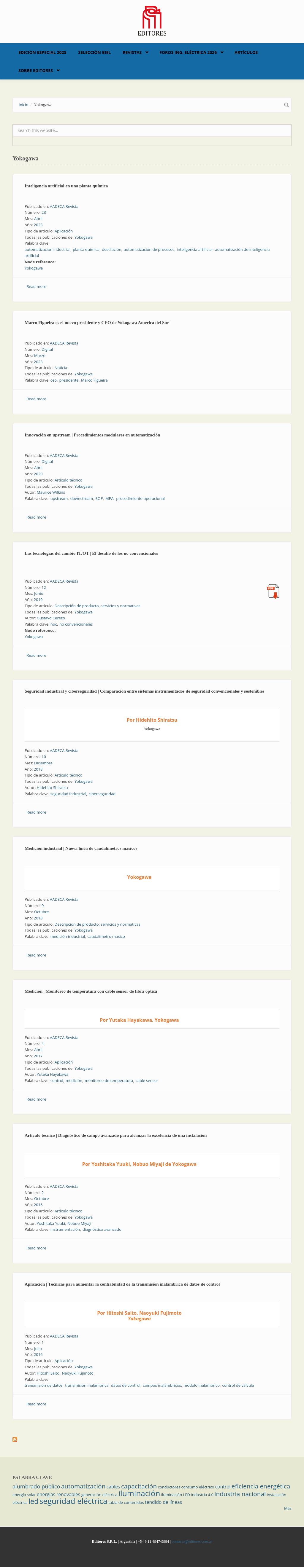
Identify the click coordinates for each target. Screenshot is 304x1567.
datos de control (125, 1385)
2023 (38, 224)
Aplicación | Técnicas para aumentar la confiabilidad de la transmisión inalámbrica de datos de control (122, 1284)
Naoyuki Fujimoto (77, 1373)
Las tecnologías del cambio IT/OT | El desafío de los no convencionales (91, 553)
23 (44, 212)
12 (44, 587)
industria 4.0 (202, 1494)
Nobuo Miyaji (79, 1223)
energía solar (24, 1494)
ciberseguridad (102, 793)
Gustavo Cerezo (51, 618)
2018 (38, 769)
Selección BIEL (94, 52)
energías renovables (58, 1494)
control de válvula (238, 1385)
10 (44, 756)
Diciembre (43, 763)
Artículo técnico (69, 480)
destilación (111, 249)
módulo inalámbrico (201, 1385)
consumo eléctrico (197, 1487)
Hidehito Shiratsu (52, 787)
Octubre (41, 911)
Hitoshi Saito (48, 1373)
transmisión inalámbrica (86, 1385)
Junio (38, 593)
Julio (38, 1348)
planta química (86, 249)
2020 (38, 473)
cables (113, 1486)
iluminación (139, 1493)
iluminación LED (175, 1494)
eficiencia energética (261, 1486)
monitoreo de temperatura (109, 1080)
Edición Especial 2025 (42, 52)
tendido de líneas (163, 1502)
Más (288, 1508)
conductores (169, 1487)
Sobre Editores (35, 70)
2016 (38, 1204)
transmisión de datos (44, 1385)
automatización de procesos (149, 249)
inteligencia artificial (195, 249)
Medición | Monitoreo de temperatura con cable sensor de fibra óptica (91, 991)
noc (53, 624)
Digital (47, 349)
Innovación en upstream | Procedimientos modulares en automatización (92, 435)
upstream (59, 498)
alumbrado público (36, 1486)
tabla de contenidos (126, 1502)
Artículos (246, 52)
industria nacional (240, 1494)
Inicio (23, 104)
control (56, 1080)
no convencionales (76, 624)
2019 (38, 599)
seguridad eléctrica (73, 1501)
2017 (38, 1056)
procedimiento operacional (140, 498)
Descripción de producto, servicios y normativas (97, 605)
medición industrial (67, 936)
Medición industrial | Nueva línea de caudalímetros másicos (81, 848)
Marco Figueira (94, 380)
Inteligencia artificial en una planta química (66, 186)
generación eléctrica (99, 1494)
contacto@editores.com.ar (192, 1541)
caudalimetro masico (106, 936)
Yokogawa (84, 237)
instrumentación (65, 1229)
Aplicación (64, 231)
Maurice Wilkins (51, 492)
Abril (38, 218)
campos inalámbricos (162, 1385)
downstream (81, 498)
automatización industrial (47, 249)
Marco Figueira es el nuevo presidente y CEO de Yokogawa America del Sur (97, 322)
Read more (36, 286)
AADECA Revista (64, 206)
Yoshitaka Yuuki (51, 1223)
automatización (83, 1486)
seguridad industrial (68, 793)
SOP (99, 498)
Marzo (39, 355)
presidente (68, 380)
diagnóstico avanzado (102, 1229)
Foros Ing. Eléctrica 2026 (188, 52)
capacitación (139, 1486)
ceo (53, 380)
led (33, 1501)
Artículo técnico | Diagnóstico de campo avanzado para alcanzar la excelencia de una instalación (116, 1135)
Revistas (132, 52)
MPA (109, 498)
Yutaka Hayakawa (52, 1074)
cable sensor (147, 1080)
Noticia (61, 367)
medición (74, 1080)
